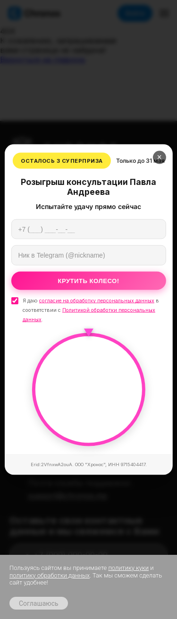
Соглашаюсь (39, 603)
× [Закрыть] (159, 157)
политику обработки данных (49, 575)
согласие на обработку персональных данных (96, 301)
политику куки (128, 567)
